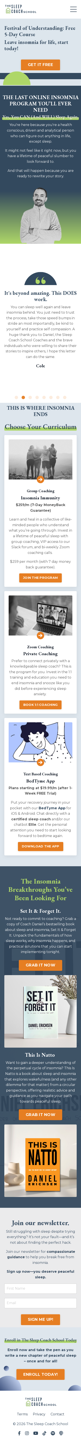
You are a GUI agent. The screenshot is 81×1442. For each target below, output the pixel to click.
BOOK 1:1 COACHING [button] (40, 705)
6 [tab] (51, 397)
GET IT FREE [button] (40, 64)
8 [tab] (65, 397)
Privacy (39, 1414)
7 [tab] (58, 397)
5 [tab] (44, 397)
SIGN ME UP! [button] (40, 1319)
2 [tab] (23, 397)
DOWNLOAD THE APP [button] (40, 846)
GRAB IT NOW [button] (40, 965)
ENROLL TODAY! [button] (40, 1374)
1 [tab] (16, 397)
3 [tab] (30, 397)
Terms (22, 1414)
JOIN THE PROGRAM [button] (40, 578)
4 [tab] (37, 397)
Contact (57, 1414)
